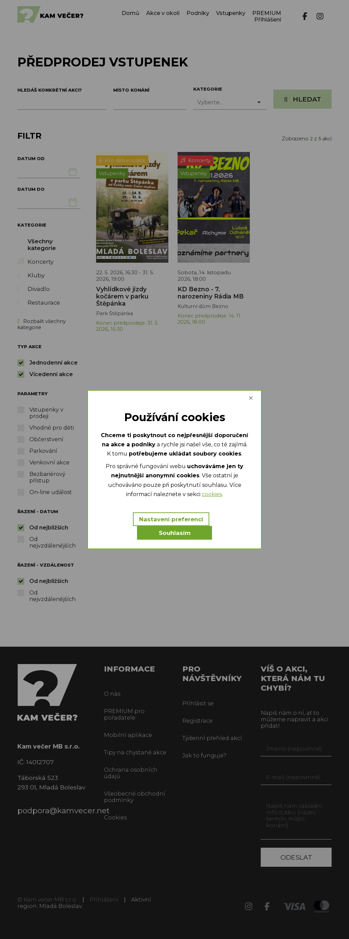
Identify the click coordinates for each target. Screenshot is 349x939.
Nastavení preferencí (171, 519)
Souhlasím (175, 532)
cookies (212, 494)
